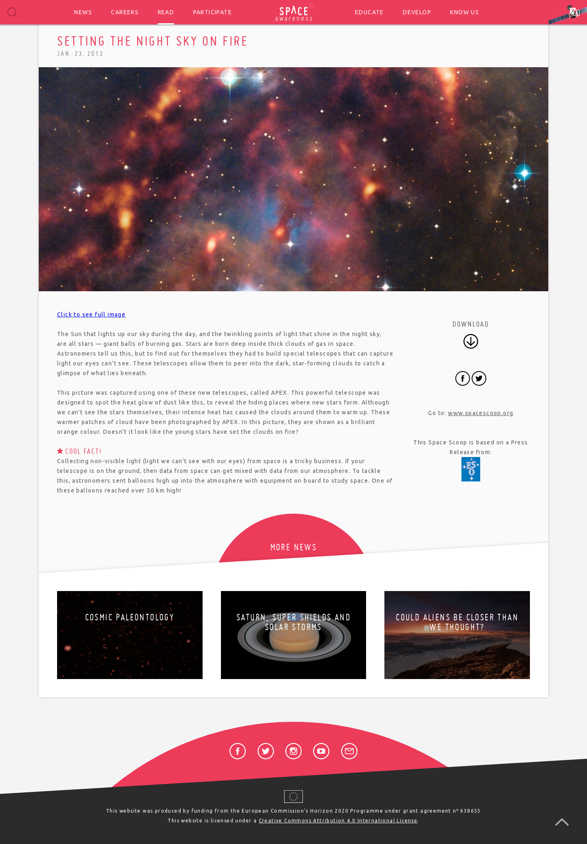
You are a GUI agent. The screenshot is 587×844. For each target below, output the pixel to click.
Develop (417, 12)
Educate (369, 12)
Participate (212, 12)
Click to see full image (91, 314)
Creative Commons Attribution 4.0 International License (338, 820)
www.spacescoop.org (480, 413)
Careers (125, 12)
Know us (464, 12)
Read (166, 12)
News (83, 12)
